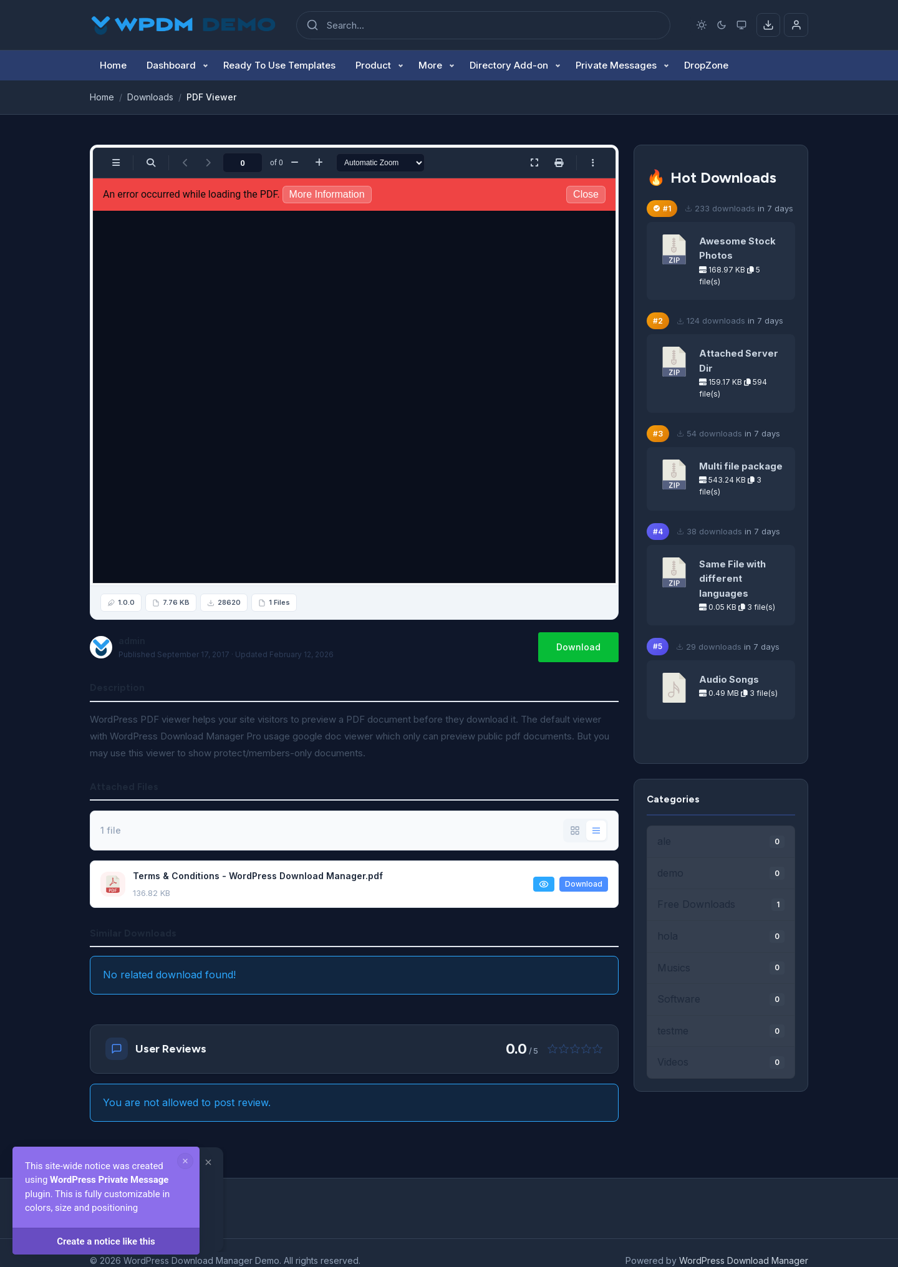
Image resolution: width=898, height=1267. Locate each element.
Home (113, 65)
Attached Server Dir (738, 360)
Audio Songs (729, 679)
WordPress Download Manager (743, 1260)
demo (721, 873)
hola (721, 936)
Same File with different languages (732, 579)
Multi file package (741, 466)
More (430, 65)
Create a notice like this (106, 1241)
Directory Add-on (509, 65)
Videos (721, 1062)
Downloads (150, 97)
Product (373, 65)
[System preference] (742, 25)
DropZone (706, 65)
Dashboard (171, 65)
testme (721, 1031)
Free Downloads (721, 904)
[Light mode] (702, 25)
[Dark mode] (722, 25)
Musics (721, 968)
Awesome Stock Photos (737, 248)
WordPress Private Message (109, 1179)
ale (721, 841)
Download (578, 647)
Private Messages (616, 65)
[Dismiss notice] (185, 1161)
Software (721, 999)
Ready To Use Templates (279, 65)
